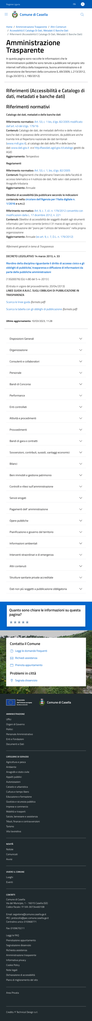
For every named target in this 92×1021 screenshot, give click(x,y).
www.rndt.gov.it (16, 143)
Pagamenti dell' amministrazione (29, 509)
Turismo (10, 826)
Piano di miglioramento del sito (22, 980)
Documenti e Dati (15, 744)
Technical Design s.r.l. (27, 1012)
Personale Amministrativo (19, 734)
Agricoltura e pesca (16, 762)
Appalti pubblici (14, 777)
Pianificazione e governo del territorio (31, 532)
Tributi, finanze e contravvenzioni (23, 821)
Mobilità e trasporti (16, 811)
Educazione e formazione (19, 796)
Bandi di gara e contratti (24, 441)
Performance (17, 395)
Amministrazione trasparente (21, 955)
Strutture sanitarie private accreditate (31, 577)
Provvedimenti (18, 430)
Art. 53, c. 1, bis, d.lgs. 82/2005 (52, 170)
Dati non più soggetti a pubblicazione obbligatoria (38, 589)
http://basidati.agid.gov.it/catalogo (53, 148)
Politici (9, 729)
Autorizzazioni (13, 782)
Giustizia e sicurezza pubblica (20, 801)
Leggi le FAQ (12, 935)
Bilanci (13, 464)
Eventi (9, 882)
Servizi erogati (18, 498)
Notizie (9, 849)
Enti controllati (18, 407)
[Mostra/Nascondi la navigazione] (6, 14)
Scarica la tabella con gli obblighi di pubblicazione (34, 309)
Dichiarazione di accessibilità (20, 975)
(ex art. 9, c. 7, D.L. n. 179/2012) (54, 237)
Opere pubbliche (19, 521)
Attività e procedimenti (23, 418)
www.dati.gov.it (20, 148)
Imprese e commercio (17, 806)
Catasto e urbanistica (17, 787)
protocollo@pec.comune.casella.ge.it (30, 918)
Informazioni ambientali (23, 543)
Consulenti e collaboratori (24, 361)
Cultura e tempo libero (17, 792)
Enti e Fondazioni (15, 739)
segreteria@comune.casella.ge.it (29, 914)
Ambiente (11, 767)
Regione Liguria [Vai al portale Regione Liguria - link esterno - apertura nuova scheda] (13, 4)
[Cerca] (82, 14)
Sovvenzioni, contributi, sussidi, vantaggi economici (40, 452)
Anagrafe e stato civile (17, 772)
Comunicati (12, 854)
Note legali (11, 970)
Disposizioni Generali (22, 339)
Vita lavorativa (13, 831)
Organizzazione (19, 350)
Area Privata (12, 993)
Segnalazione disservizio (18, 945)
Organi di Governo (15, 724)
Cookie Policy (13, 965)
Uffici (8, 719)
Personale (15, 373)
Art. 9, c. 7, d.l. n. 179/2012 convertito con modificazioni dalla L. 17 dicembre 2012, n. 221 (44, 213)
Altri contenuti (18, 566)
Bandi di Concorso (20, 384)
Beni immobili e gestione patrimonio (31, 475)
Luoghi (9, 877)
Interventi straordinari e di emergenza (31, 555)
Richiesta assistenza (16, 950)
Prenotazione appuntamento (21, 940)
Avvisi (9, 859)
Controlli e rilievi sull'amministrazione (31, 486)
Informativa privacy (16, 960)
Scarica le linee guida (18, 302)
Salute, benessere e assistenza (22, 816)
